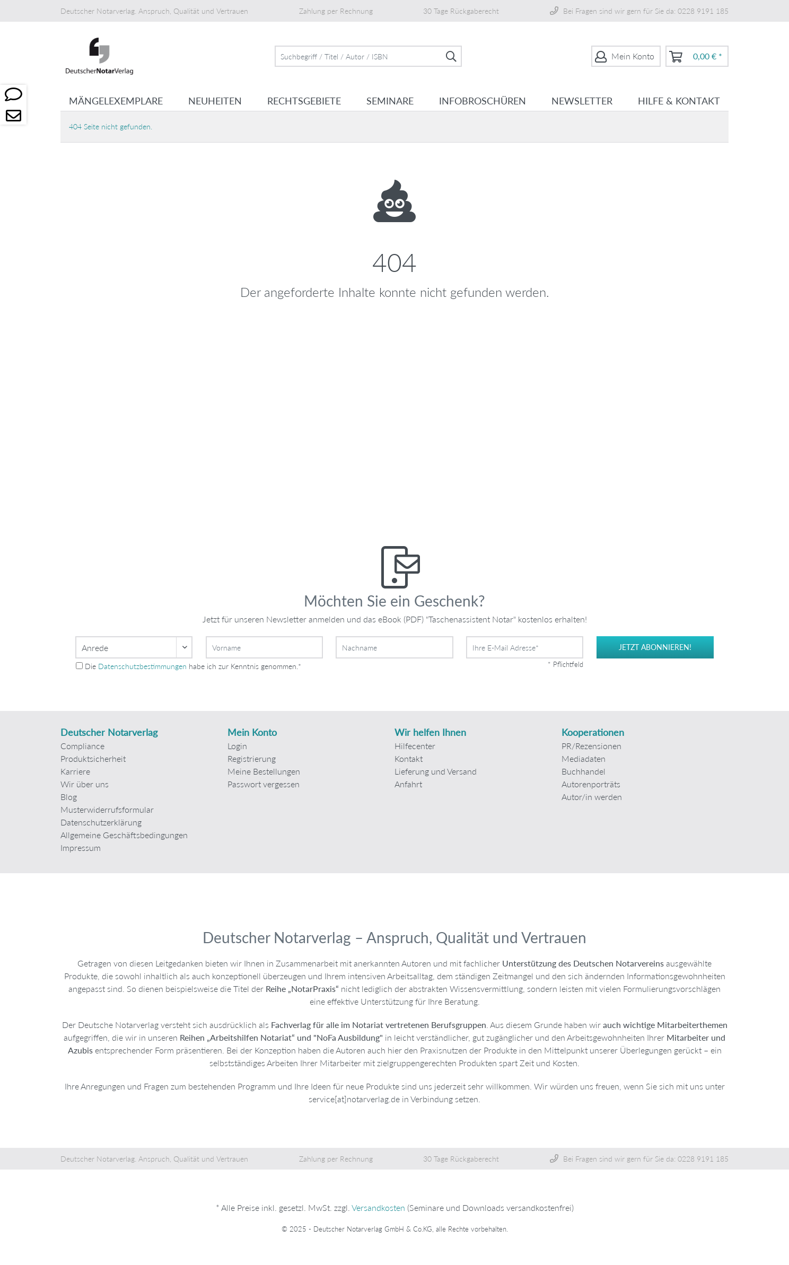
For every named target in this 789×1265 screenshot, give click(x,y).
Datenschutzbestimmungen (142, 666)
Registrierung (251, 758)
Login (237, 746)
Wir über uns (84, 784)
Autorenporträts (591, 784)
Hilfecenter (414, 746)
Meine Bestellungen (263, 771)
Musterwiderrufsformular (107, 809)
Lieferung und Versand (435, 771)
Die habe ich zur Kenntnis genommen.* (193, 666)
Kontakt (408, 758)
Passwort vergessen (263, 784)
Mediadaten (584, 758)
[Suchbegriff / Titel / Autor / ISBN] (368, 56)
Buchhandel (584, 771)
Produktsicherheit (93, 758)
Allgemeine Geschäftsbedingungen (124, 835)
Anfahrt (408, 784)
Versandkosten (378, 1207)
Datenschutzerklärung (101, 822)
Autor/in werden (592, 797)
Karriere (75, 771)
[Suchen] (451, 56)
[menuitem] (368, 56)
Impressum (80, 847)
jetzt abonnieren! (655, 647)
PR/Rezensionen (591, 746)
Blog (68, 797)
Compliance (82, 746)
